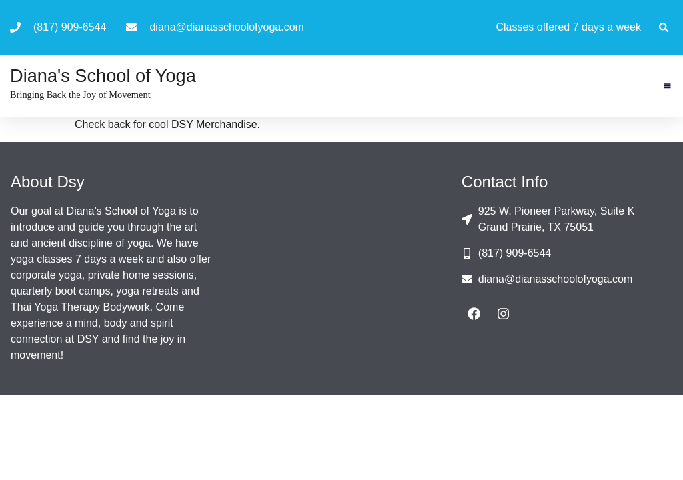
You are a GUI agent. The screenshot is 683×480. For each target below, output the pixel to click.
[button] (663, 27)
